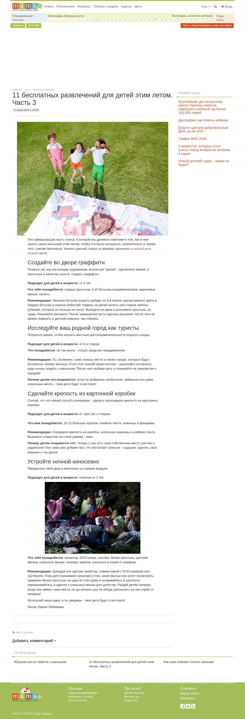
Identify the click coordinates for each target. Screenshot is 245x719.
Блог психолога (77, 700)
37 (199, 19)
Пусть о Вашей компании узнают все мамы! (207, 25)
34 (186, 19)
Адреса (126, 6)
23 (141, 19)
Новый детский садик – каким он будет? (204, 163)
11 (91, 19)
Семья (48, 6)
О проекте (188, 688)
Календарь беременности (66, 16)
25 (149, 19)
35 (190, 19)
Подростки (130, 700)
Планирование (22, 16)
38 (203, 19)
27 (157, 19)
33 (182, 19)
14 (104, 19)
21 (132, 19)
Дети (138, 6)
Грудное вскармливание (83, 692)
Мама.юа (17, 89)
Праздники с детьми (80, 696)
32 (178, 19)
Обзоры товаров (106, 6)
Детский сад (131, 696)
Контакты (187, 698)
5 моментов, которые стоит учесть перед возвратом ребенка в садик (204, 150)
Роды (220, 16)
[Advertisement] (122, 58)
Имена (220, 20)
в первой (137, 249)
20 (128, 19)
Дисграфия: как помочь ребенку (203, 120)
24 (145, 19)
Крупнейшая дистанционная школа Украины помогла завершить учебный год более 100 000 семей (202, 107)
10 (87, 19)
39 (207, 19)
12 (95, 19)
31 (174, 19)
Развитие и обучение (43, 89)
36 (194, 19)
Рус (206, 6)
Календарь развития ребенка (192, 15)
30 (170, 19)
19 (124, 19)
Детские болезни (134, 692)
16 (112, 19)
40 (211, 19)
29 (166, 19)
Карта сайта (189, 693)
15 (108, 19)
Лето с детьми (24, 632)
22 (137, 19)
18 (120, 19)
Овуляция (17, 20)
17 (116, 19)
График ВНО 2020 (193, 139)
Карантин (17, 25)
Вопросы (84, 6)
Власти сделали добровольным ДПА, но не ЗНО (203, 129)
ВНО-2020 (33, 25)
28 (161, 19)
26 (153, 19)
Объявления (65, 6)
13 (99, 19)
